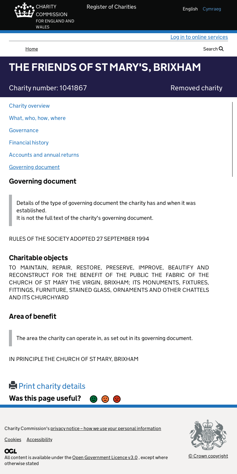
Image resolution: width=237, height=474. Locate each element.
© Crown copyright (208, 456)
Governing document (34, 167)
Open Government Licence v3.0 (105, 457)
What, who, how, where (37, 118)
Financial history (29, 142)
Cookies (12, 439)
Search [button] (213, 49)
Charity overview (29, 105)
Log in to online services (199, 36)
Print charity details (47, 386)
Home (31, 49)
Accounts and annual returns (44, 154)
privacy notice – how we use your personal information (105, 428)
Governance (24, 130)
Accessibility (39, 439)
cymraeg (212, 9)
